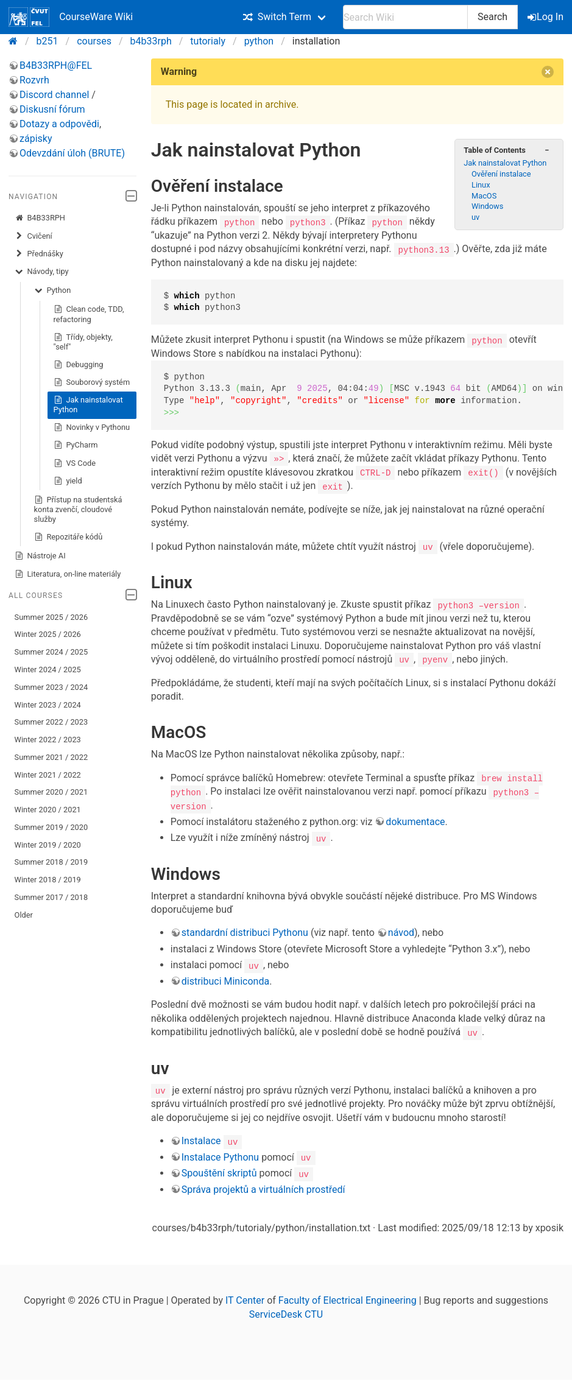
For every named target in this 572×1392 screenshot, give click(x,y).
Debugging (79, 365)
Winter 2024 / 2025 (48, 669)
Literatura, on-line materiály (68, 574)
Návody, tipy (42, 271)
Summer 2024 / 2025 (51, 651)
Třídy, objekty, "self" (83, 341)
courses (94, 41)
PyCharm (76, 445)
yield (68, 481)
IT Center (244, 1298)
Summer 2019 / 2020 (51, 827)
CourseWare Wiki (71, 17)
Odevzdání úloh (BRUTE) (72, 153)
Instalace (201, 1139)
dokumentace (415, 820)
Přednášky (39, 254)
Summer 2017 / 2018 (51, 897)
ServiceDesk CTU (286, 1312)
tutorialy (207, 41)
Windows (487, 206)
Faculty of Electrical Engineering (347, 1298)
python (259, 41)
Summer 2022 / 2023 (51, 721)
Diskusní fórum (52, 109)
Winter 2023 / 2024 (48, 704)
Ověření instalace (501, 173)
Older (24, 914)
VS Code (75, 463)
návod (401, 931)
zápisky (35, 138)
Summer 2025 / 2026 (51, 617)
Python (52, 290)
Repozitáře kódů (68, 537)
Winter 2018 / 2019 (48, 879)
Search (492, 17)
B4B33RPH (40, 218)
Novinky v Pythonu (92, 427)
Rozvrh (34, 80)
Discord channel (54, 94)
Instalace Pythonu (220, 1155)
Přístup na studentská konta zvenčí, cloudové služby (78, 509)
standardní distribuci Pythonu (245, 931)
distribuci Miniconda (225, 979)
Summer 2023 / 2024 (51, 687)
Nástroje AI (40, 556)
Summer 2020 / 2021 (51, 791)
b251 (47, 41)
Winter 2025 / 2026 (48, 634)
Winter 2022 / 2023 (48, 739)
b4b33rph (151, 41)
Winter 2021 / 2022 (48, 774)
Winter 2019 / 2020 (48, 844)
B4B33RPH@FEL (55, 65)
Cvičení (33, 236)
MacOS (483, 195)
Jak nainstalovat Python (88, 404)
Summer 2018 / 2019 (51, 861)
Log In (546, 17)
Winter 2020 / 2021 (48, 809)
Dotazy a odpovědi (59, 124)
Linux (480, 184)
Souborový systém (92, 382)
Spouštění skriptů (219, 1171)
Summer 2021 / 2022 (51, 757)
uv (475, 217)
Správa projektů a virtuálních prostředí (263, 1187)
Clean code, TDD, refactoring (89, 313)
